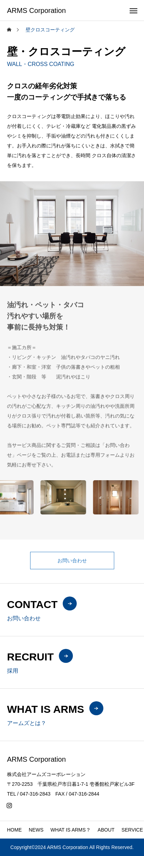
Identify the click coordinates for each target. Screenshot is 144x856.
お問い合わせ (72, 560)
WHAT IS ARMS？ (70, 830)
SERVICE (132, 830)
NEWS (36, 830)
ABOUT (106, 830)
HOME (14, 830)
